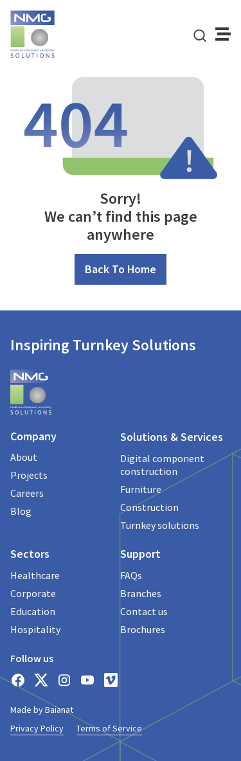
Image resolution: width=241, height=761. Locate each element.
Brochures (142, 629)
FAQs (131, 575)
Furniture (140, 489)
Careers (27, 493)
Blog (20, 511)
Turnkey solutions (159, 525)
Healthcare (35, 575)
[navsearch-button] (200, 34)
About (23, 457)
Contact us (144, 611)
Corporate (33, 593)
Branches (140, 593)
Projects (29, 475)
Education (32, 611)
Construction (149, 507)
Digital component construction (162, 465)
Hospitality (35, 629)
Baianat (59, 709)
